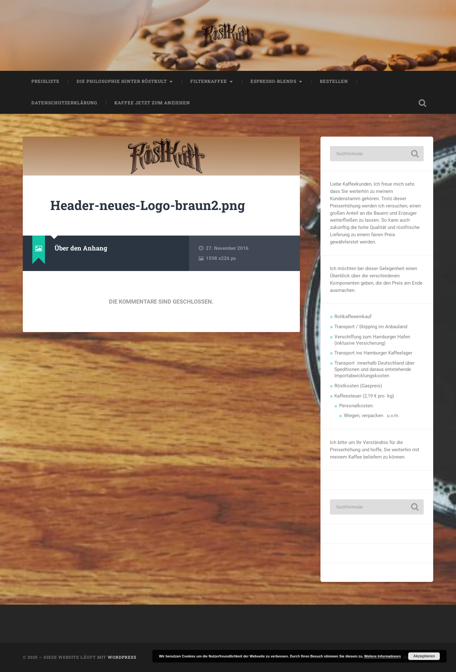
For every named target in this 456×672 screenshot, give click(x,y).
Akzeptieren (424, 656)
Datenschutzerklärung (64, 103)
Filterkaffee (208, 81)
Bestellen (334, 81)
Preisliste (45, 81)
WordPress (122, 657)
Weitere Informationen (382, 656)
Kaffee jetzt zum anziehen (152, 103)
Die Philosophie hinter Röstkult (122, 81)
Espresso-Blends (273, 81)
